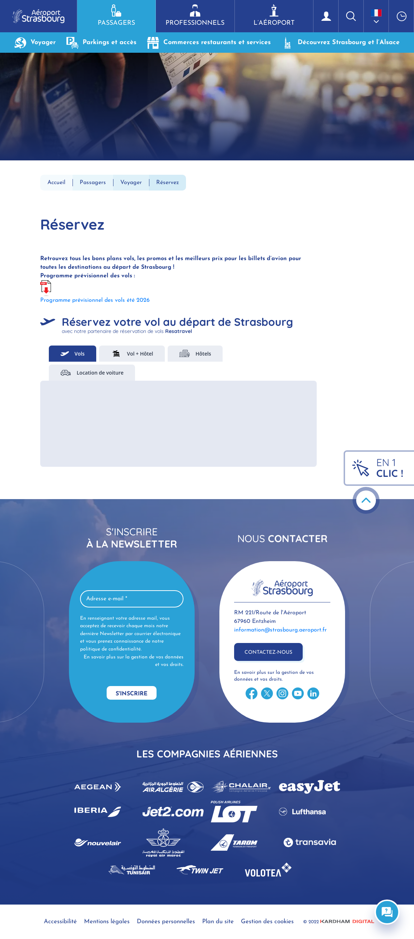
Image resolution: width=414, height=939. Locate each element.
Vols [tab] (72, 353)
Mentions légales (107, 922)
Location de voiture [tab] (92, 372)
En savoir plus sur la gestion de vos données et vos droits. (133, 661)
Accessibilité (60, 922)
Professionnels (195, 15)
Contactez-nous (268, 652)
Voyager (35, 42)
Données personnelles (166, 922)
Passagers (116, 15)
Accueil (56, 183)
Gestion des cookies (267, 922)
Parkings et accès (101, 42)
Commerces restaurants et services (209, 42)
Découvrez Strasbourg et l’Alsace (341, 42)
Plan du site (218, 922)
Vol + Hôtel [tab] (132, 353)
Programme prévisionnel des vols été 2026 (95, 300)
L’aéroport (274, 15)
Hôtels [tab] (195, 353)
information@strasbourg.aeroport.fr (280, 630)
